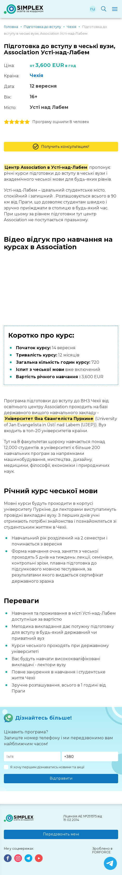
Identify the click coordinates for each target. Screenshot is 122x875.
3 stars (16, 122)
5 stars (27, 122)
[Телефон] (90, 756)
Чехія (36, 75)
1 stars (6, 122)
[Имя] (32, 756)
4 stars (22, 122)
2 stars (11, 122)
